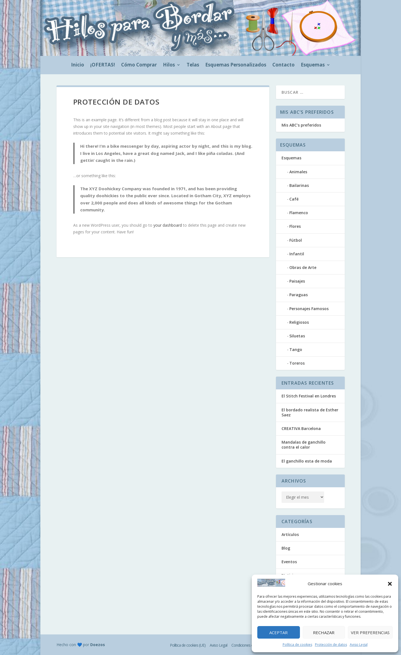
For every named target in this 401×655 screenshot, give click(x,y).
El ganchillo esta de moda (307, 461)
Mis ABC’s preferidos (301, 125)
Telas (193, 65)
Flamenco (298, 212)
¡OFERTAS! (102, 65)
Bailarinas (299, 185)
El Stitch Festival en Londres (309, 396)
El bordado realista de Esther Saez (310, 412)
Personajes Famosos (309, 308)
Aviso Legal (359, 644)
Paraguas (298, 294)
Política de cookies (297, 644)
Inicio (77, 65)
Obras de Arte (302, 267)
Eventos (289, 561)
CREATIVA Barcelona (301, 428)
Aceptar (278, 632)
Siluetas (297, 335)
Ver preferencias (370, 632)
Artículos (290, 534)
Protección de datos (331, 644)
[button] (390, 584)
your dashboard (167, 225)
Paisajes (297, 281)
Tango (295, 349)
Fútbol (295, 240)
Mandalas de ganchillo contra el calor (304, 444)
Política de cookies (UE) (188, 645)
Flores (295, 226)
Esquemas (313, 65)
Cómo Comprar (139, 65)
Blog (286, 548)
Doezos (97, 644)
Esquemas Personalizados (235, 65)
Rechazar (323, 632)
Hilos (169, 65)
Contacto (283, 65)
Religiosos (299, 322)
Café (294, 199)
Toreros (297, 363)
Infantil (296, 253)
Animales (298, 171)
